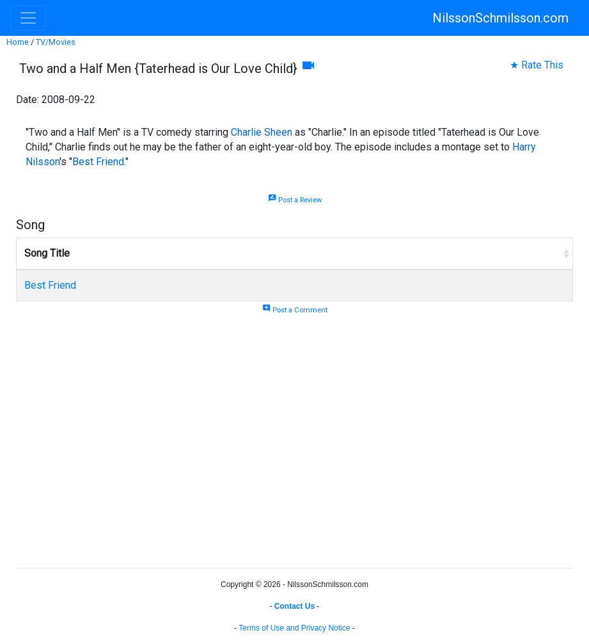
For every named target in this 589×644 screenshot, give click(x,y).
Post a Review (295, 200)
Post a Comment (294, 310)
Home (17, 42)
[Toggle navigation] (28, 18)
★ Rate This (536, 65)
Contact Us (294, 606)
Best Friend (98, 162)
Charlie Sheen (261, 132)
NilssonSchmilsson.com (500, 18)
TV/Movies (55, 42)
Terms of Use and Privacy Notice (294, 628)
